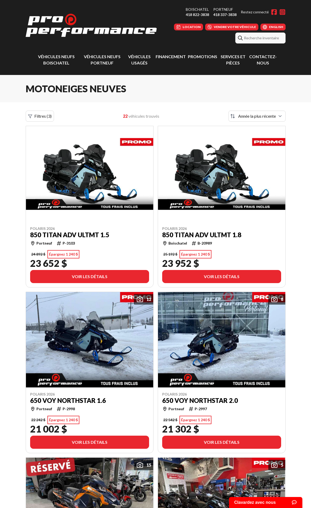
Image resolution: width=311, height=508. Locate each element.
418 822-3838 (197, 14)
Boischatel (197, 9)
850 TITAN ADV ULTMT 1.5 (69, 235)
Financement (171, 56)
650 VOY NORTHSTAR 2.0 (200, 400)
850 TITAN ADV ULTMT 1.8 (201, 235)
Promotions (202, 56)
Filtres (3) (40, 116)
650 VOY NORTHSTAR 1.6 (68, 400)
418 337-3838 (225, 14)
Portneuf (223, 9)
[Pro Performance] (91, 25)
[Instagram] (282, 12)
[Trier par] (257, 116)
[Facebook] (274, 12)
